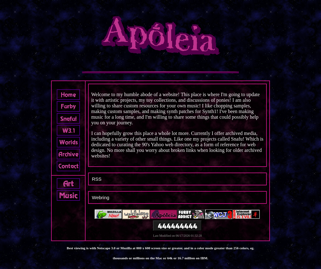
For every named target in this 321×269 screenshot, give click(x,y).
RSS (97, 179)
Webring (100, 197)
